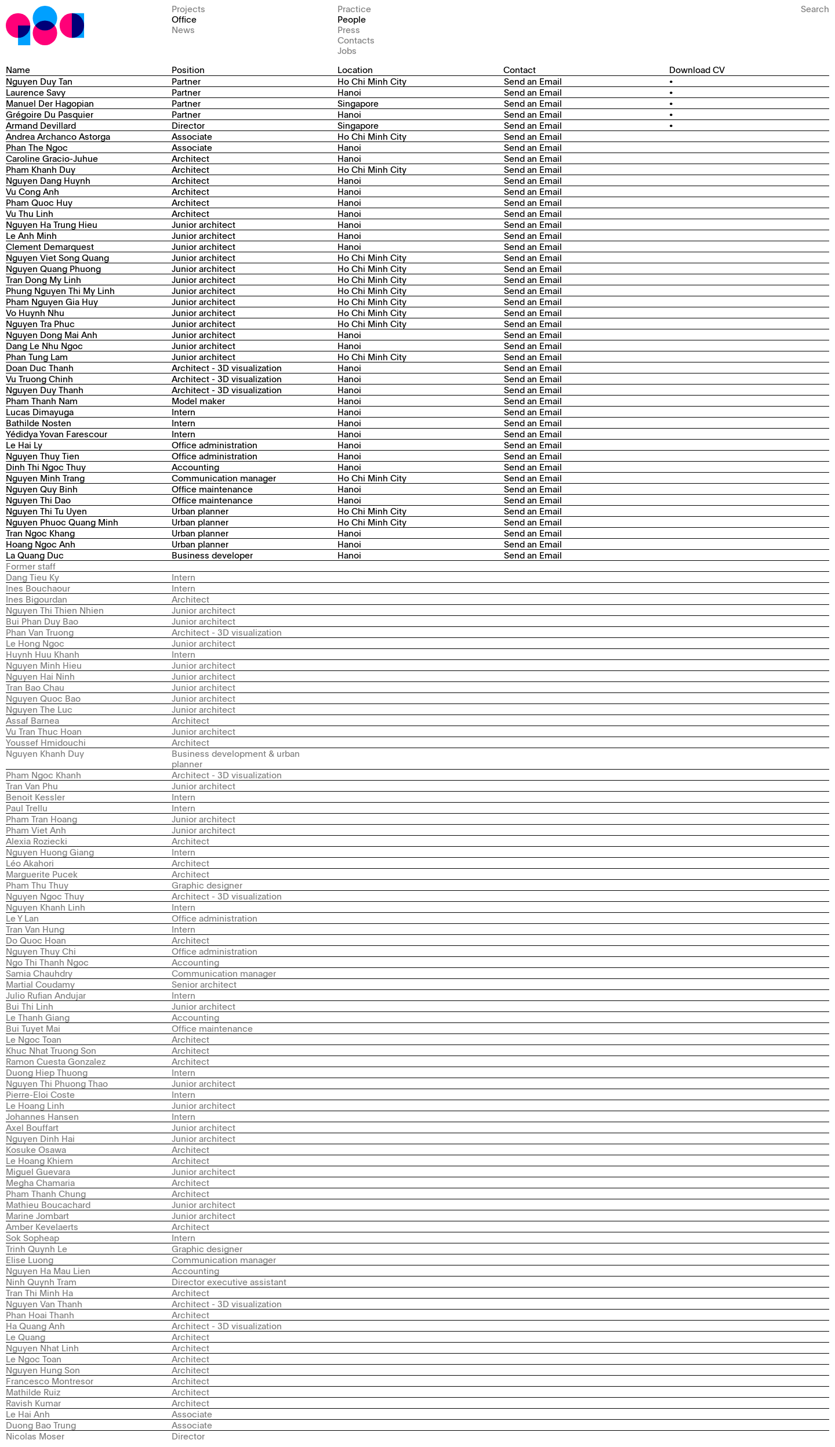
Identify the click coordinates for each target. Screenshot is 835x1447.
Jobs (347, 50)
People (351, 19)
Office (184, 19)
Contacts (356, 40)
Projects (188, 8)
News (183, 29)
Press (348, 29)
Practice (354, 8)
